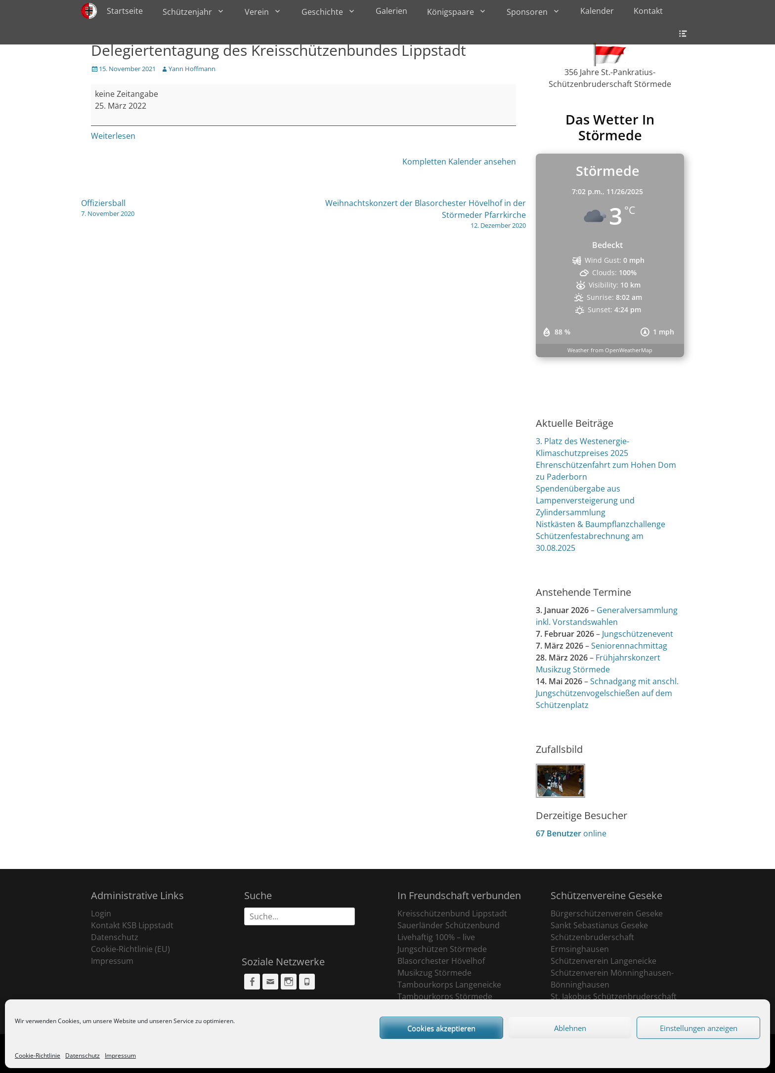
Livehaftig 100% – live (436, 937)
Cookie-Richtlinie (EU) (130, 949)
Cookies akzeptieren (441, 1028)
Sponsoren (527, 11)
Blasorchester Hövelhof (441, 960)
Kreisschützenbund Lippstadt (452, 913)
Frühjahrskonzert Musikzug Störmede (598, 663)
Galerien (391, 10)
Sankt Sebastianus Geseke (599, 925)
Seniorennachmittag (629, 645)
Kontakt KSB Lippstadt (132, 925)
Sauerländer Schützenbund (448, 925)
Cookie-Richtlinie (37, 1055)
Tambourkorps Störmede (444, 996)
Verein (257, 11)
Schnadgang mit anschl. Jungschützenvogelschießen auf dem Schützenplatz (607, 693)
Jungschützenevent (637, 633)
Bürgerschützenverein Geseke (607, 913)
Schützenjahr (187, 11)
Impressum (120, 1055)
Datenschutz (82, 1055)
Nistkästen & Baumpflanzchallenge (600, 524)
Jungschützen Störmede (442, 949)
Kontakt (648, 10)
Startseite (125, 10)
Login (101, 913)
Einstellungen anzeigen (698, 1028)
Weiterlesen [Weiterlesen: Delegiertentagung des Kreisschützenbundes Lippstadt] (113, 135)
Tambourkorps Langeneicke (449, 984)
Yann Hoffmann (192, 68)
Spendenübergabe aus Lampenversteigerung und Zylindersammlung (585, 500)
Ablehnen (570, 1028)
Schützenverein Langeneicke (603, 960)
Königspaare (450, 11)
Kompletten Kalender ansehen (459, 161)
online (571, 833)
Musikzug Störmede (434, 972)
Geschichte (322, 11)
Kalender (597, 10)
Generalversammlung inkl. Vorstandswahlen (607, 616)
